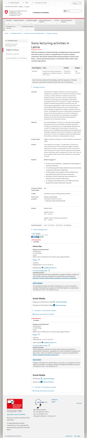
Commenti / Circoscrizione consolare (45, 310)
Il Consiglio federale (13, 2)
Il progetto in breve (39, 87)
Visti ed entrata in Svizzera (68, 22)
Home (6, 33)
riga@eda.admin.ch (50, 268)
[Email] (42, 237)
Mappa (36, 260)
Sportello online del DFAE (16, 414)
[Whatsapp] (40, 237)
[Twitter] (34, 237)
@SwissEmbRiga (61, 302)
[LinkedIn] (36, 237)
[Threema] (38, 237)
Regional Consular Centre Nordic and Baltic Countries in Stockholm (54, 278)
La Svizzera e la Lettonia (13, 28)
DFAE (26, 2)
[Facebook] (32, 237)
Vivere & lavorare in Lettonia (46, 22)
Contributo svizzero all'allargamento (34, 33)
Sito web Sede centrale (41, 345)
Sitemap (79, 403)
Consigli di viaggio (31, 22)
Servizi (57, 22)
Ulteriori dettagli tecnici (40, 229)
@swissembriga (61, 305)
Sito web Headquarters (41, 270)
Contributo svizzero (28, 28)
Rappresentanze (19, 22)
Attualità (9, 22)
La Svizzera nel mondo (40, 2)
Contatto (35, 242)
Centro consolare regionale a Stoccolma (46, 355)
